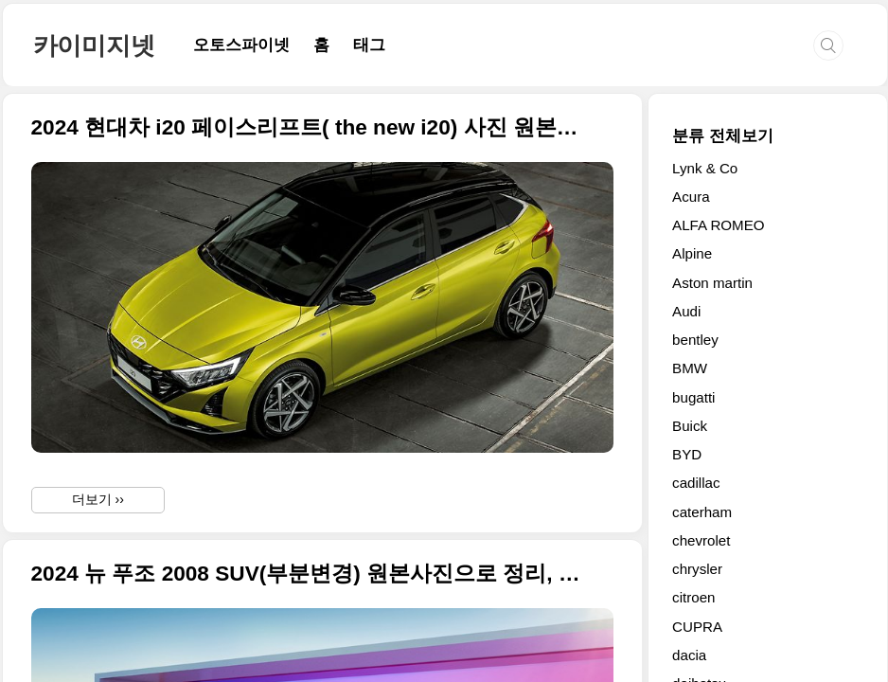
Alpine (692, 253)
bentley (695, 340)
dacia (689, 655)
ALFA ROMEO (718, 225)
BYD (687, 454)
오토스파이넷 (241, 45)
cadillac (695, 483)
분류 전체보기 (722, 136)
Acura (691, 196)
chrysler (697, 569)
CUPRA (697, 627)
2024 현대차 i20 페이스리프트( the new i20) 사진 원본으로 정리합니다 (307, 127)
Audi (686, 311)
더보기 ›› (98, 499)
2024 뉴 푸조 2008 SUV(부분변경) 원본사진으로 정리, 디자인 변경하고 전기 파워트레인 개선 (307, 573)
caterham (702, 512)
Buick (689, 426)
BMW (689, 368)
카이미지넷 (94, 45)
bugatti (693, 397)
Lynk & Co (704, 168)
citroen (693, 597)
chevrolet (701, 540)
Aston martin (712, 283)
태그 (369, 45)
